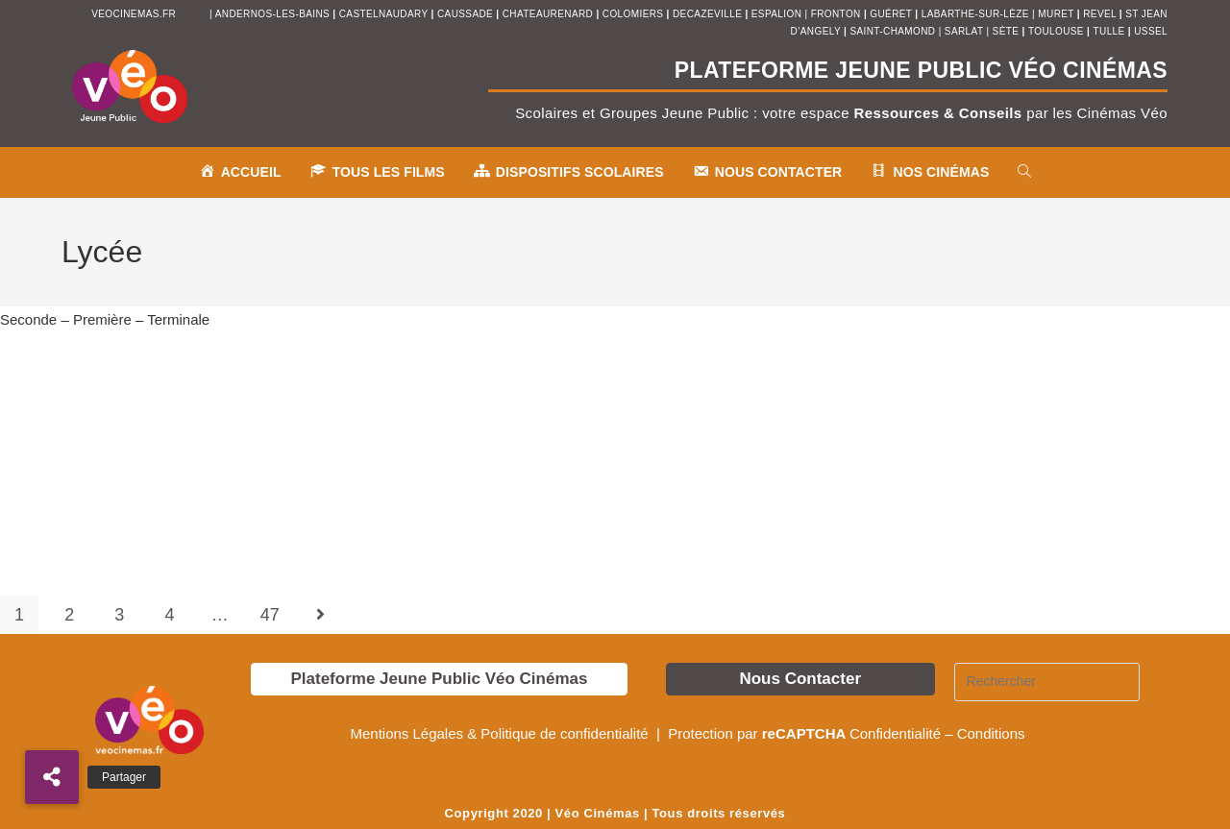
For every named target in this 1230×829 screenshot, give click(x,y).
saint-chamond (892, 31)
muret (1057, 14)
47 (270, 614)
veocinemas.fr (133, 14)
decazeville (709, 14)
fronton (836, 14)
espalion (776, 14)
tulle (1111, 31)
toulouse (1057, 31)
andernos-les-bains (272, 14)
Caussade (465, 14)
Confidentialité (895, 733)
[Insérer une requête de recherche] (1047, 682)
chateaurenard (550, 14)
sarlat (964, 31)
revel (1099, 14)
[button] (52, 777)
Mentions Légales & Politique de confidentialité (501, 733)
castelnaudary (385, 14)
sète (1007, 31)
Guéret (891, 14)
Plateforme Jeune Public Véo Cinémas (438, 679)
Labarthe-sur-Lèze (975, 14)
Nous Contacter (800, 679)
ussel (1151, 31)
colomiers (633, 14)
